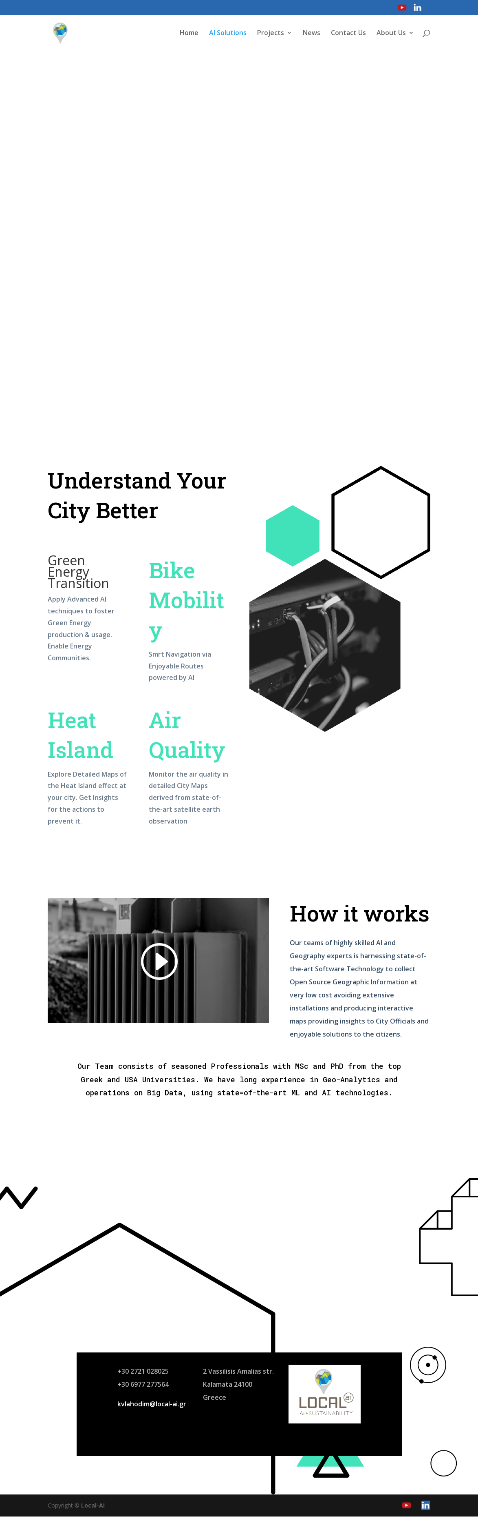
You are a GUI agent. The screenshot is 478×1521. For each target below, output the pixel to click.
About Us (391, 34)
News (311, 34)
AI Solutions (228, 34)
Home (189, 34)
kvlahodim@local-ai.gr (151, 1408)
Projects (270, 34)
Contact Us (348, 34)
